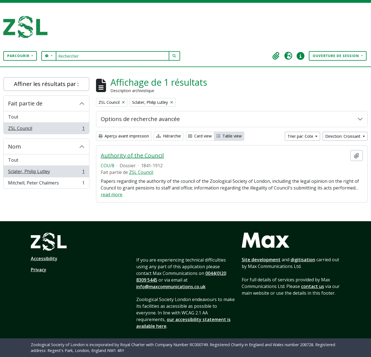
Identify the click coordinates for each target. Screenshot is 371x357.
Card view (200, 136)
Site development (261, 260)
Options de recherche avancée (140, 119)
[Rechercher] (112, 56)
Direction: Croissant (343, 136)
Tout (13, 117)
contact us (312, 286)
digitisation (303, 260)
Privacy (38, 270)
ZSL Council (46, 129)
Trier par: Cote (300, 136)
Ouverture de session (336, 55)
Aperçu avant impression (124, 136)
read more (111, 194)
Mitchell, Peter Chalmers (46, 183)
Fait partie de (25, 103)
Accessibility (44, 258)
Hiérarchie (168, 136)
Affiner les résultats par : (46, 84)
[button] (276, 56)
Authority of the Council (132, 155)
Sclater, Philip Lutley (46, 172)
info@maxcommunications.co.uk (171, 287)
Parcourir (19, 55)
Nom (14, 146)
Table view (229, 136)
